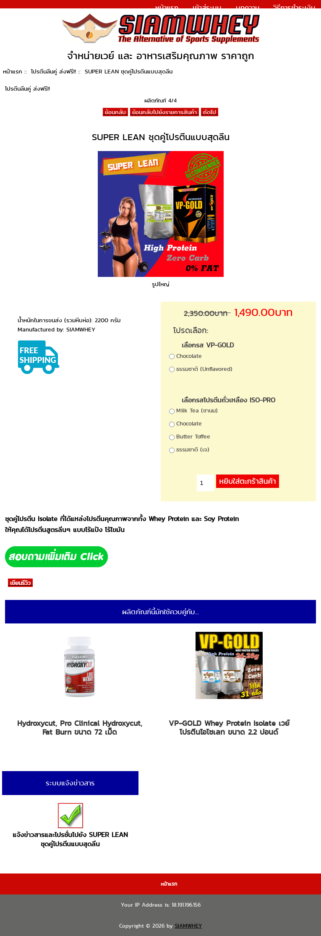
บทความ (247, 8)
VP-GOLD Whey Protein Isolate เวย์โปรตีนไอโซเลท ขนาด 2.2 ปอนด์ (229, 728)
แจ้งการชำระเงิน (291, 18)
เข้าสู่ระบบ (207, 8)
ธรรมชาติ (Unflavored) (204, 369)
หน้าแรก (166, 8)
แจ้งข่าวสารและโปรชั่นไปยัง (70, 826)
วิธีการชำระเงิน (294, 8)
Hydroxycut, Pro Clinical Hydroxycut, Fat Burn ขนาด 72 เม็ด (79, 728)
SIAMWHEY (188, 926)
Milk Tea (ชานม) (197, 410)
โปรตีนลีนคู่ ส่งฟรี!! (53, 71)
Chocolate (189, 356)
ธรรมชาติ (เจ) (192, 449)
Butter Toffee (193, 436)
